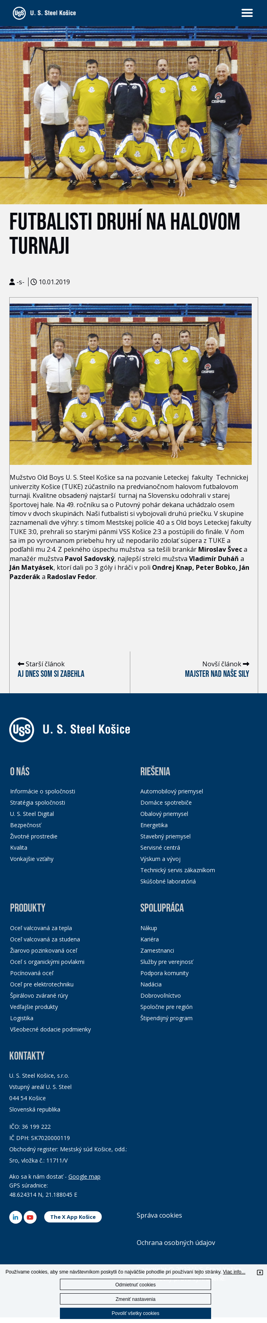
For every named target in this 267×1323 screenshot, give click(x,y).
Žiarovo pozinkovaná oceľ (43, 950)
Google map (84, 1176)
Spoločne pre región (166, 1007)
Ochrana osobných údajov (176, 1242)
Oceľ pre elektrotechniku (42, 984)
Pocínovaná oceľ (31, 973)
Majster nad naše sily (217, 674)
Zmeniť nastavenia (135, 1299)
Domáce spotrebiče (166, 802)
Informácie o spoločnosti (42, 791)
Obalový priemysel (164, 814)
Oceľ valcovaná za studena (45, 939)
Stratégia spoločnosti (37, 802)
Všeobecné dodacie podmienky (50, 1029)
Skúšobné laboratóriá (168, 881)
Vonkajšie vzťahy (31, 859)
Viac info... (234, 1272)
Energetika (154, 825)
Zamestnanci (157, 950)
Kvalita (18, 847)
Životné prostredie (34, 836)
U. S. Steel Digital (32, 814)
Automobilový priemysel (171, 791)
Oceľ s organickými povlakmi (47, 962)
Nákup (148, 928)
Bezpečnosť (25, 825)
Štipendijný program (166, 1018)
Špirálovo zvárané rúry (39, 995)
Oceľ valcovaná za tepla (41, 928)
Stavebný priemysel (165, 836)
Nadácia (151, 984)
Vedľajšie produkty (34, 1007)
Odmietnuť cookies (135, 1285)
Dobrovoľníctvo (160, 995)
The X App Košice (73, 1216)
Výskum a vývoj (160, 859)
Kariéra (149, 939)
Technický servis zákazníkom (177, 870)
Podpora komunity (164, 973)
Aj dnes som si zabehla (51, 674)
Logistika (21, 1018)
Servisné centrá (160, 847)
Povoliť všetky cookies (136, 1313)
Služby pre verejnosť (166, 962)
